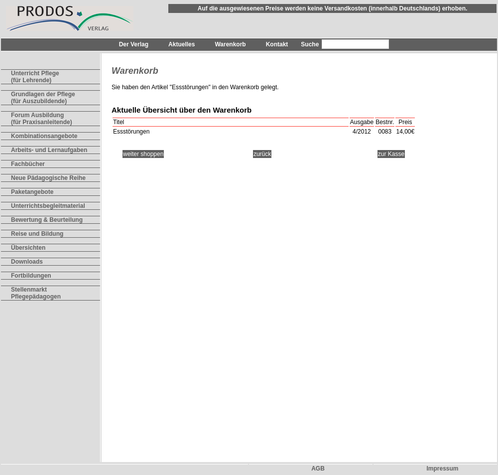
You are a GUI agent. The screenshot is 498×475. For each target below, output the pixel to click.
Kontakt (277, 44)
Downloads (27, 261)
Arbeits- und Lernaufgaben (49, 150)
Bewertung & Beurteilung (47, 219)
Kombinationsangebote (44, 136)
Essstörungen (190, 87)
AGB (318, 468)
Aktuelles (181, 44)
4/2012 (362, 131)
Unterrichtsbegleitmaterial (48, 205)
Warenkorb (230, 44)
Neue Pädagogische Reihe (48, 177)
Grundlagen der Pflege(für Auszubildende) (43, 98)
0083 (384, 131)
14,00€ (405, 131)
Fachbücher (28, 163)
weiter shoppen (143, 154)
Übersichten (28, 247)
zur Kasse (391, 154)
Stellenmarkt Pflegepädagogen (36, 293)
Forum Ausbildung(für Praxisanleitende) (41, 119)
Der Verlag (133, 44)
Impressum (442, 468)
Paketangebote (32, 191)
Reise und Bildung (37, 233)
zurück (262, 154)
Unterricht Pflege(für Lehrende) (35, 77)
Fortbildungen (31, 275)
